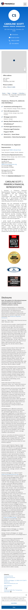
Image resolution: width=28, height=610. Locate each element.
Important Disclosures (9, 577)
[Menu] (25, 4)
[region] (14, 601)
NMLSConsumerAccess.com (11, 583)
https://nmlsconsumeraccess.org (10, 474)
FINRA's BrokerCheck (15, 150)
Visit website (15, 43)
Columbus (22, 93)
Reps (9, 93)
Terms (5, 579)
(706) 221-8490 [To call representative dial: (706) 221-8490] (15, 40)
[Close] (26, 595)
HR (5, 588)
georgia (14, 93)
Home (4, 93)
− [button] (24, 70)
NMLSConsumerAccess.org (9, 164)
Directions (15, 34)
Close (14, 607)
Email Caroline (15, 37)
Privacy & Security (8, 576)
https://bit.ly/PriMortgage (10, 517)
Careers (6, 587)
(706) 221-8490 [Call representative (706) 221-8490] (11, 87)
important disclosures (14, 176)
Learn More (14, 603)
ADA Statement (8, 585)
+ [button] (24, 68)
